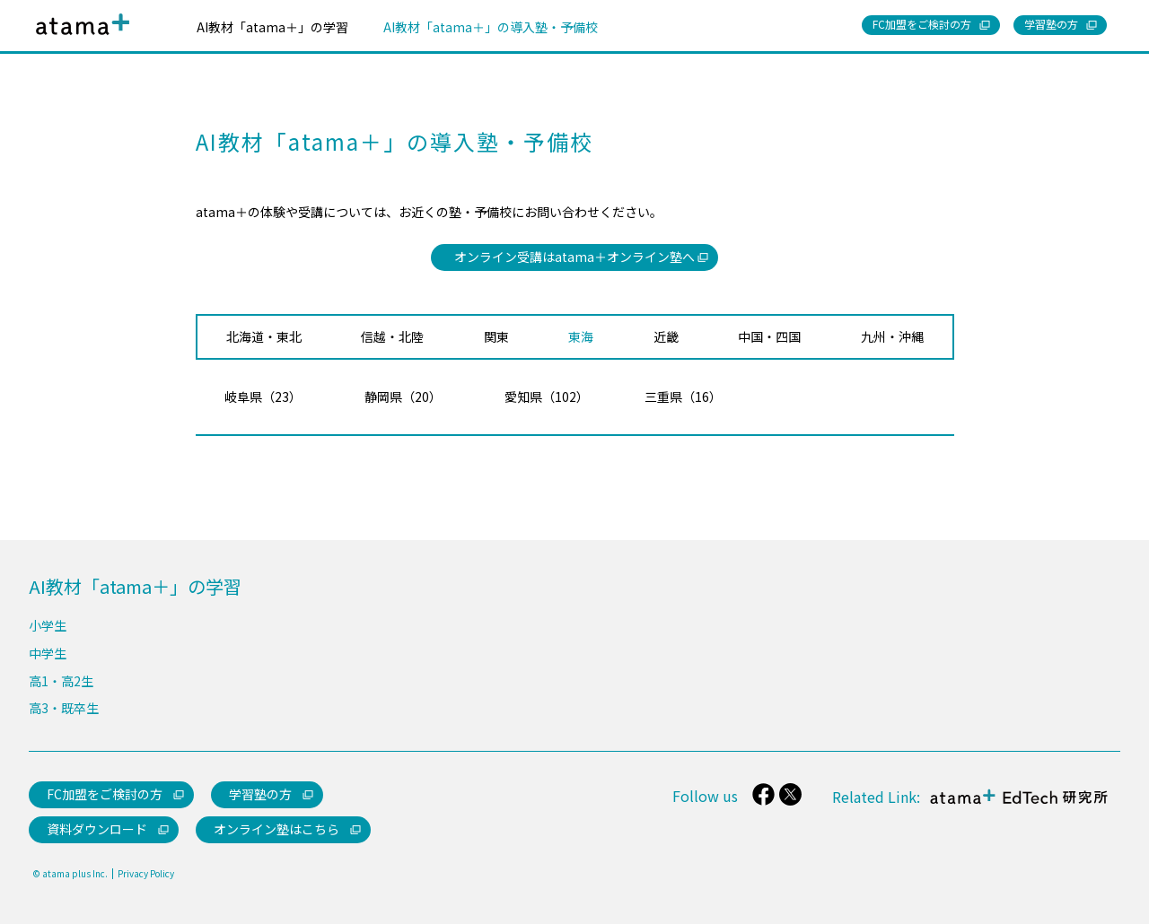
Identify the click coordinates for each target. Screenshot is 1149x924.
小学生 (47, 625)
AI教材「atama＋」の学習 (272, 27)
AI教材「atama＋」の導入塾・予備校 (490, 27)
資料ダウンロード (97, 829)
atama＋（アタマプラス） (79, 38)
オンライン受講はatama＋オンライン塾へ (574, 257)
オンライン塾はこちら (276, 829)
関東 (496, 336)
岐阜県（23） (263, 396)
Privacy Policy (146, 873)
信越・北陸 (392, 336)
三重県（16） (683, 396)
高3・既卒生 (64, 708)
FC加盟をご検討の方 (104, 794)
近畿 (666, 336)
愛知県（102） (546, 396)
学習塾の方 (260, 794)
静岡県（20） (403, 396)
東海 (580, 336)
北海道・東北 (264, 336)
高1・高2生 (61, 681)
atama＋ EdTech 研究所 (1014, 806)
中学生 (47, 653)
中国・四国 (769, 336)
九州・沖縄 (892, 336)
